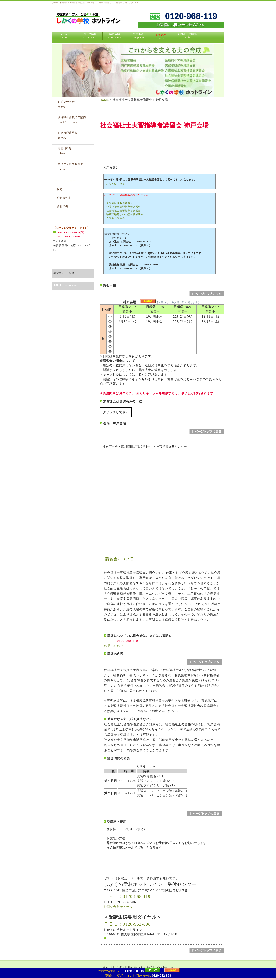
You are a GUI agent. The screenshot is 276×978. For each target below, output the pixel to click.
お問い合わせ (113, 645)
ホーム (63, 36)
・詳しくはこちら (114, 183)
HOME (104, 99)
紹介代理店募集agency (68, 135)
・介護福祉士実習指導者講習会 (122, 206)
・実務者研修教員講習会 (118, 202)
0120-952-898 (161, 975)
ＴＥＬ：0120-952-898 (127, 924)
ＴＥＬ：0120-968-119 (127, 896)
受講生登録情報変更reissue (70, 167)
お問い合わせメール (118, 906)
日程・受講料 (89, 36)
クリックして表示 (116, 412)
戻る (60, 189)
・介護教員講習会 (114, 218)
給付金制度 (64, 197)
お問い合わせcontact (66, 104)
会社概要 (62, 206)
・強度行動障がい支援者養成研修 (123, 214)
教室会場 (138, 36)
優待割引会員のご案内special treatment (72, 120)
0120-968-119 (134, 971)
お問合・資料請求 (188, 36)
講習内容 (114, 36)
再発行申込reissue (65, 151)
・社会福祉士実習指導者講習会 (122, 210)
